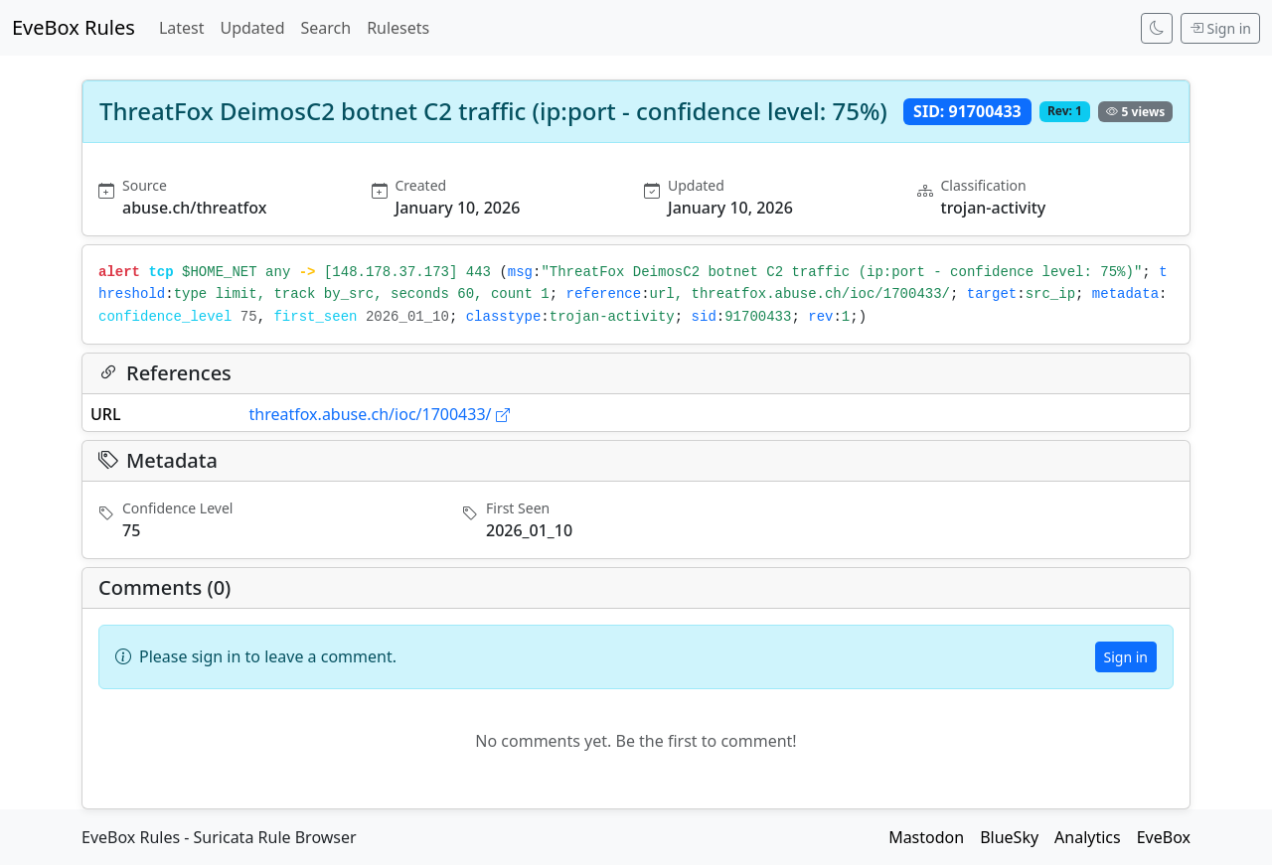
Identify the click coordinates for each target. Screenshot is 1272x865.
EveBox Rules (73, 27)
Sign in (1220, 28)
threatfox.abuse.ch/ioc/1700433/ (379, 414)
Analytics (1087, 837)
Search (325, 28)
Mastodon (926, 837)
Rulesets (398, 28)
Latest (182, 28)
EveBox (1164, 837)
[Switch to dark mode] (1157, 28)
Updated (252, 28)
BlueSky (1009, 837)
